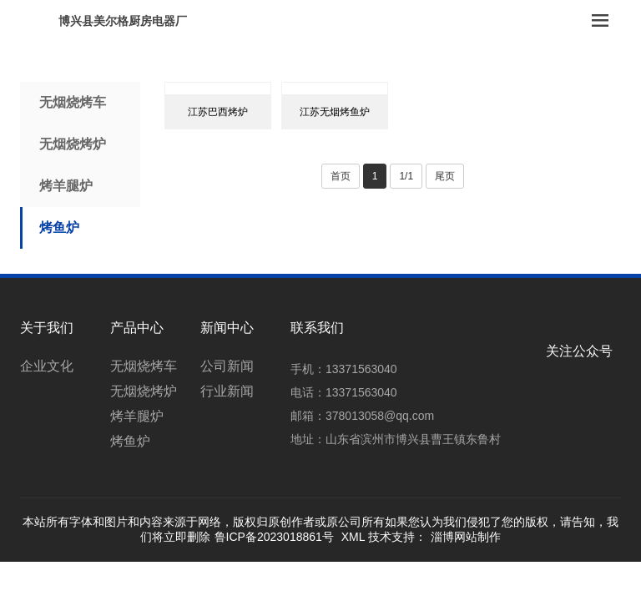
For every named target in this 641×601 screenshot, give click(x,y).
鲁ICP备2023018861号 (274, 536)
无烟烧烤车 (72, 102)
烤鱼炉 (59, 227)
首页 (341, 176)
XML (353, 536)
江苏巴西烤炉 (218, 112)
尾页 (445, 176)
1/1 (406, 176)
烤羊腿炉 (66, 186)
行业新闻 (227, 391)
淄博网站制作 (466, 536)
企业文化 (46, 366)
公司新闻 (227, 366)
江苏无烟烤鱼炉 (335, 112)
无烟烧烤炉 (72, 144)
